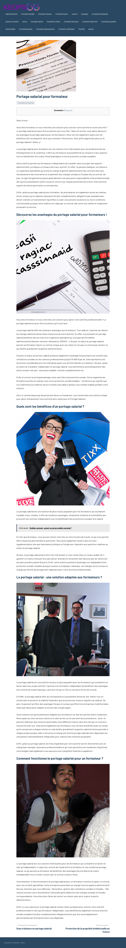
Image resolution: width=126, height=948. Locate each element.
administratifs (11, 14)
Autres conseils (12, 21)
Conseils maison (45, 14)
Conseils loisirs (62, 14)
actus (24, 21)
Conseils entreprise (100, 14)
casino (74, 14)
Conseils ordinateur (66, 29)
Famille (81, 29)
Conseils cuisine (53, 21)
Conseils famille (27, 14)
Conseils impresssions (45, 29)
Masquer (68, 110)
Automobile (10, 29)
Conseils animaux (71, 21)
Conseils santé (37, 21)
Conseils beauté (25, 29)
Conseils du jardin (108, 21)
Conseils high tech (90, 21)
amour (91, 29)
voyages (84, 14)
